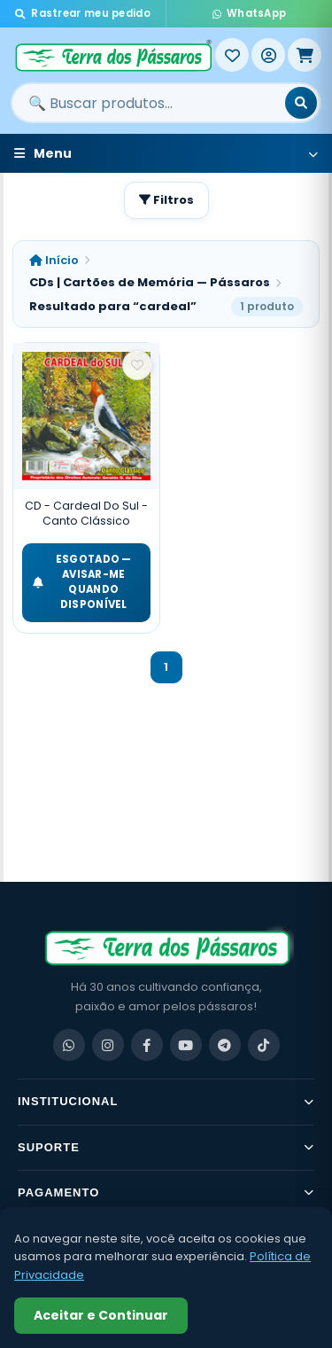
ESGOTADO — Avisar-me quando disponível (82, 582)
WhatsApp (249, 13)
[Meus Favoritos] (232, 55)
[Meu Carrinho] (304, 55)
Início (54, 260)
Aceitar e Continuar (101, 1315)
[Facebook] (147, 1045)
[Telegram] (225, 1045)
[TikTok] (264, 1045)
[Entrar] (268, 55)
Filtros (166, 199)
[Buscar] (301, 103)
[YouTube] (186, 1045)
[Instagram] (108, 1045)
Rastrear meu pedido (83, 13)
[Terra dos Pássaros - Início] (113, 55)
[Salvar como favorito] (137, 365)
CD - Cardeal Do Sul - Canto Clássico (86, 513)
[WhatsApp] (69, 1045)
